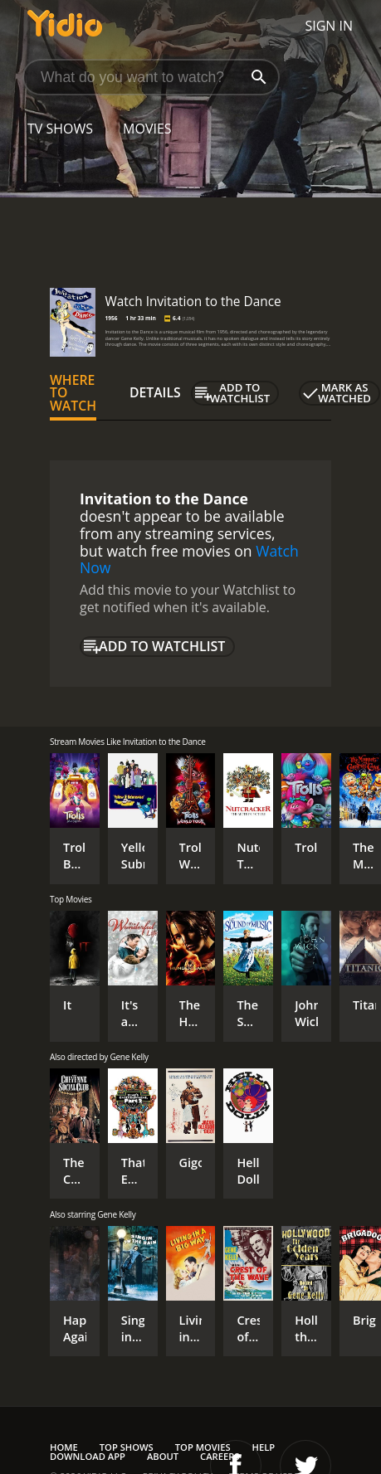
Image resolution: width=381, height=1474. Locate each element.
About (162, 1456)
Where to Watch (73, 393)
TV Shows (60, 128)
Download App (87, 1456)
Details (155, 392)
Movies (147, 128)
